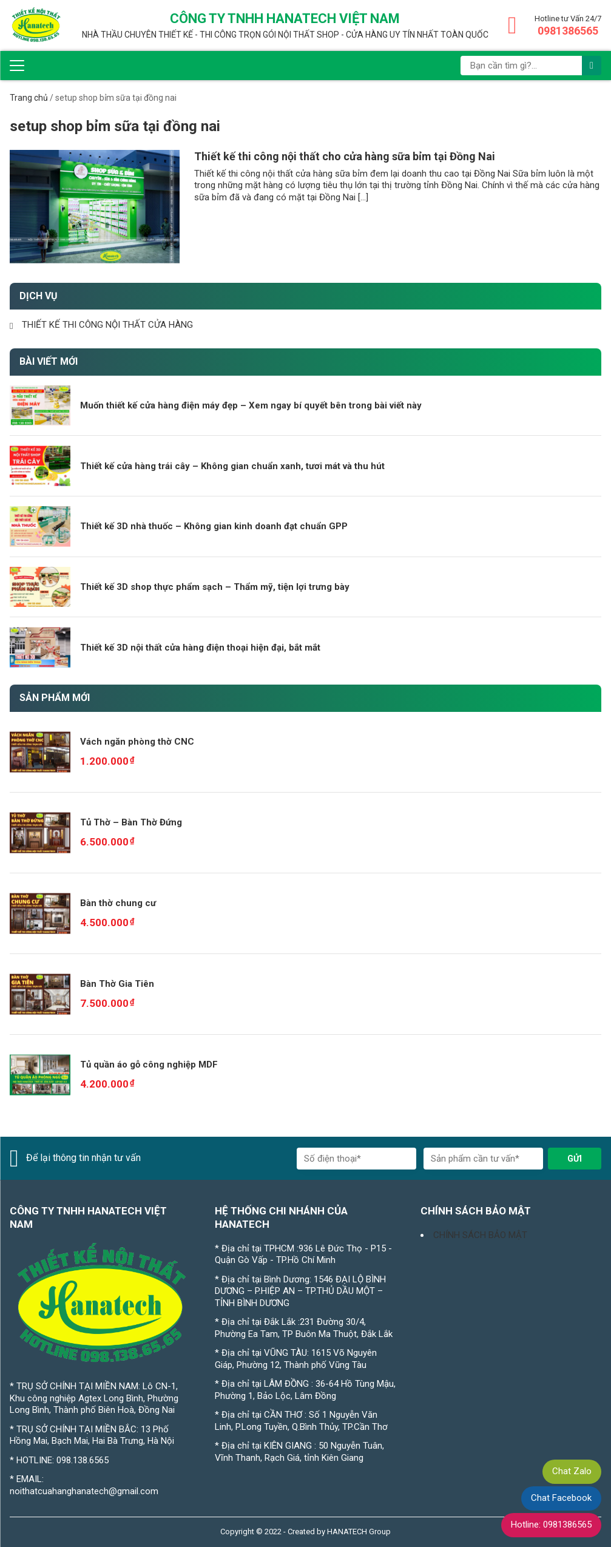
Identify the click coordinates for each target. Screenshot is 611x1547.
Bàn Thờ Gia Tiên (117, 983)
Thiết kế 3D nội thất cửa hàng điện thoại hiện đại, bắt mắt (200, 647)
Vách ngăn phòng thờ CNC (137, 741)
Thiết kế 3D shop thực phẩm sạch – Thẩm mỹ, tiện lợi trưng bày (214, 586)
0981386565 (568, 30)
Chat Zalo (572, 1471)
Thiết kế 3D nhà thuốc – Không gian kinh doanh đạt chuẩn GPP (214, 526)
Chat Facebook (561, 1497)
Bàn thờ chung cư (118, 903)
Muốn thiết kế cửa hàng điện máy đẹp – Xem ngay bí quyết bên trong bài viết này (251, 405)
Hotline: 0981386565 (551, 1524)
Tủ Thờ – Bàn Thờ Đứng (131, 822)
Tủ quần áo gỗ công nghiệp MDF (149, 1064)
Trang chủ (29, 98)
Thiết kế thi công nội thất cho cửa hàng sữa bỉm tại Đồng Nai (344, 156)
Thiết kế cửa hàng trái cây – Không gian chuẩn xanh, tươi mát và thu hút (232, 466)
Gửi (574, 1158)
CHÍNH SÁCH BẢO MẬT (480, 1235)
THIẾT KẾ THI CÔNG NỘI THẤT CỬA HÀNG (107, 324)
